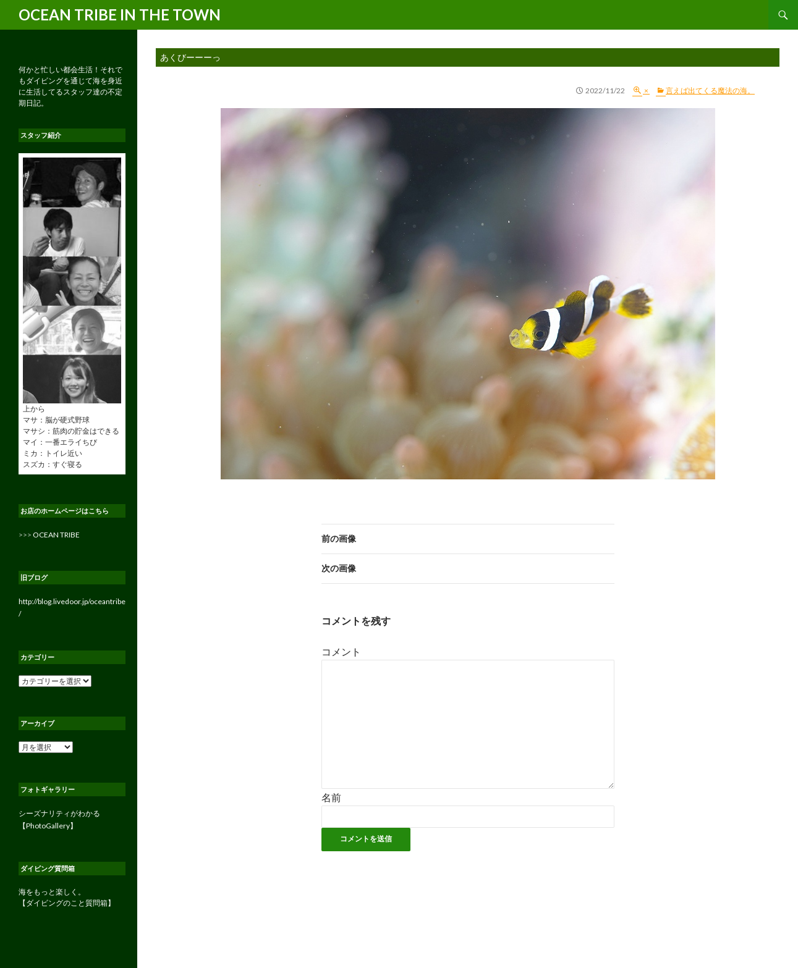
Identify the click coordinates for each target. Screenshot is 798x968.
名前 (331, 797)
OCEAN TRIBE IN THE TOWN (120, 14)
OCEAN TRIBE (56, 534)
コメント (341, 651)
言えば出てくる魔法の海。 (710, 90)
